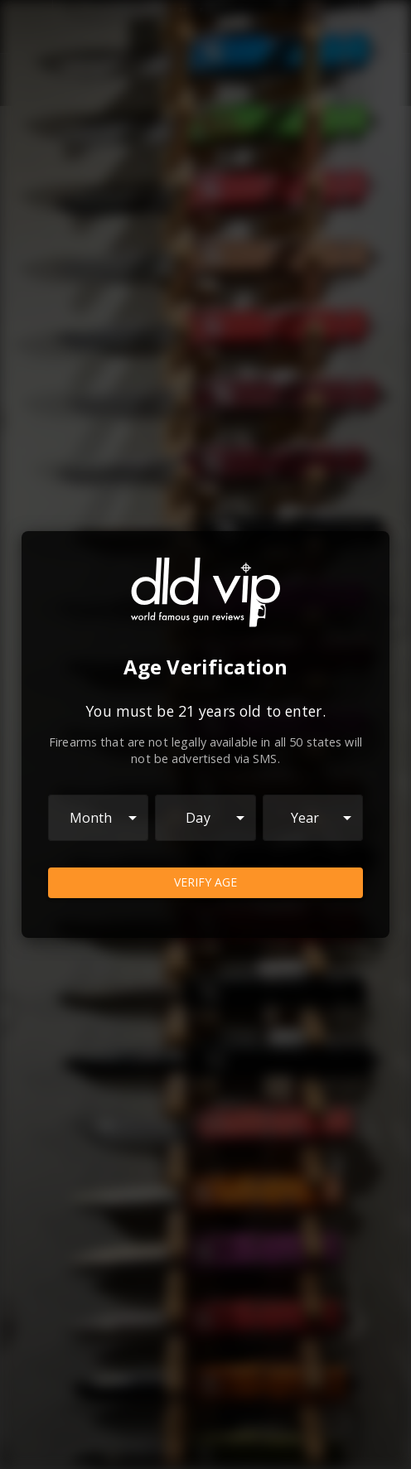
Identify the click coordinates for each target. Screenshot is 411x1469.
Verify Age (205, 882)
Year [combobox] (305, 818)
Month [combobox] (91, 818)
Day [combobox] (198, 818)
